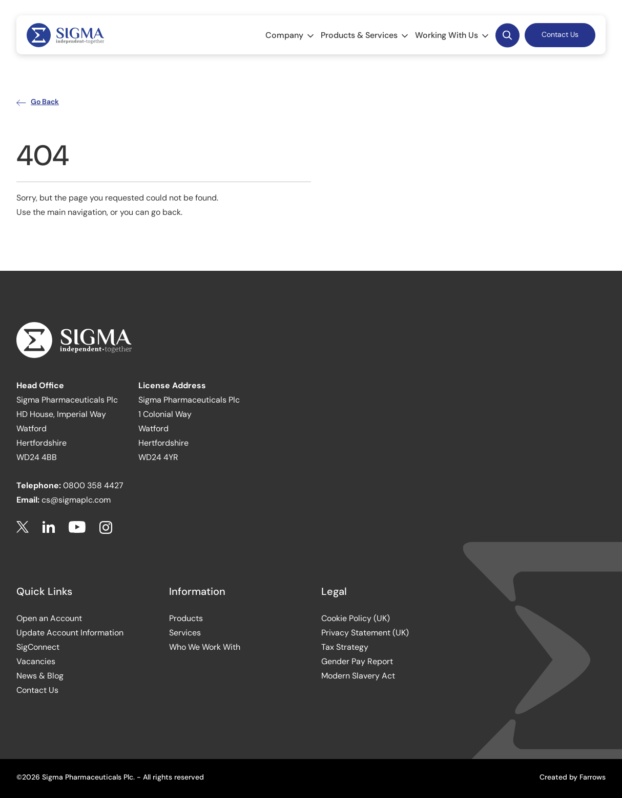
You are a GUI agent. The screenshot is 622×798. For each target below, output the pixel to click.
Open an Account (49, 618)
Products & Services (365, 35)
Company (290, 35)
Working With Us (452, 35)
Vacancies (35, 661)
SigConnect (37, 647)
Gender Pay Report (357, 661)
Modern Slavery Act (358, 675)
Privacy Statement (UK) (365, 632)
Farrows (592, 777)
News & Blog (40, 675)
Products (186, 618)
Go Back (37, 101)
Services (185, 632)
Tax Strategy (344, 647)
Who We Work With (204, 647)
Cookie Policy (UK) (355, 618)
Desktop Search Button (507, 34)
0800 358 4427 (93, 485)
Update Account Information (69, 632)
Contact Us (560, 34)
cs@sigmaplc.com (76, 499)
